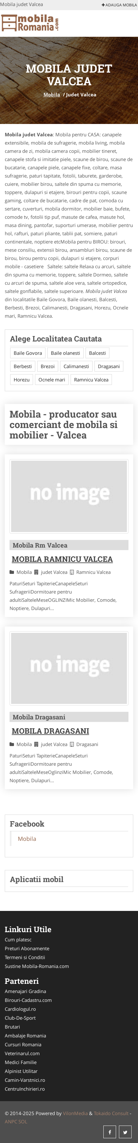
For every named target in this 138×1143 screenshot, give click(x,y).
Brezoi (48, 366)
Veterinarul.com (22, 1053)
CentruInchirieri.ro (25, 1089)
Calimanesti (76, 366)
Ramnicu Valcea (91, 379)
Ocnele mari (51, 379)
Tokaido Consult (111, 1113)
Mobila (52, 94)
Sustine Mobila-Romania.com (37, 966)
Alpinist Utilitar (21, 1071)
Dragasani (109, 366)
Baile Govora (28, 353)
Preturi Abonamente (27, 948)
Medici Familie (21, 1062)
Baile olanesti (65, 353)
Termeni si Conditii (25, 957)
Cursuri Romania (23, 1044)
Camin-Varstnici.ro (25, 1080)
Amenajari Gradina (25, 991)
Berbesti (23, 366)
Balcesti (97, 353)
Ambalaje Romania (25, 1035)
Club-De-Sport (20, 1018)
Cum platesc (18, 939)
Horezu (22, 379)
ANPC (11, 1121)
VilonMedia (75, 1113)
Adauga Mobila (119, 5)
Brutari (12, 1026)
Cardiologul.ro (20, 1009)
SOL (22, 1121)
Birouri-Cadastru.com (28, 1000)
